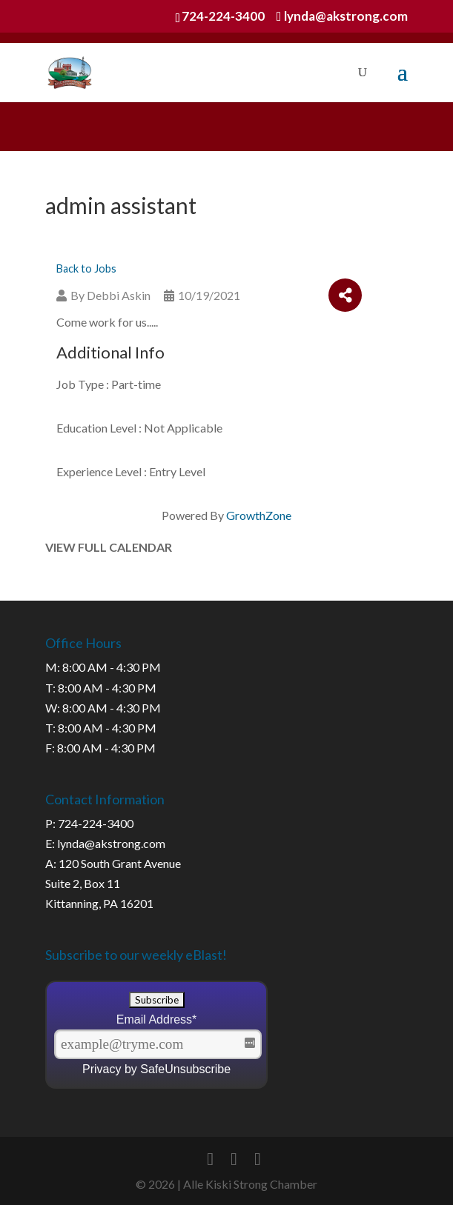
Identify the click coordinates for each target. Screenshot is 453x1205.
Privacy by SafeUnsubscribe (156, 1069)
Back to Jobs (86, 268)
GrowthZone (258, 515)
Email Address (156, 1019)
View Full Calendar (108, 547)
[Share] (345, 295)
